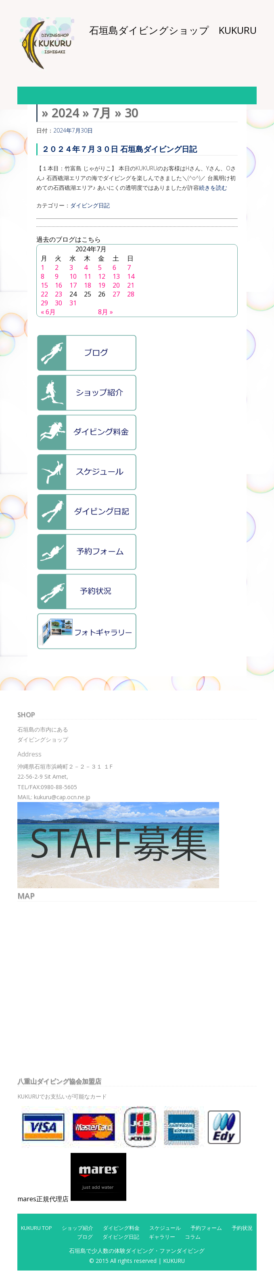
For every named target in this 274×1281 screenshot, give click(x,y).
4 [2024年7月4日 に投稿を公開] (86, 267)
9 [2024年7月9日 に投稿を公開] (57, 276)
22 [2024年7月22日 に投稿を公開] (44, 294)
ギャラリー (162, 1236)
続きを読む (213, 187)
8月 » (105, 311)
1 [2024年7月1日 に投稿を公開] (42, 267)
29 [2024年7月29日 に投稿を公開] (44, 302)
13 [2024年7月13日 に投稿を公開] (116, 276)
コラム (193, 1236)
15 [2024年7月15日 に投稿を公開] (44, 285)
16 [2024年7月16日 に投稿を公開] (58, 285)
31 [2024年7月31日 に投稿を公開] (73, 302)
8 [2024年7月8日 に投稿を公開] (42, 276)
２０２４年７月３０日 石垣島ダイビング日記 (119, 148)
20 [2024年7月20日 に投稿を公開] (116, 285)
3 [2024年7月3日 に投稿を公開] (71, 267)
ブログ (85, 1236)
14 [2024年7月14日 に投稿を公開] (130, 276)
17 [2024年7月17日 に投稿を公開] (73, 285)
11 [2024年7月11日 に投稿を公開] (87, 276)
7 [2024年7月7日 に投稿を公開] (129, 267)
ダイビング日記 (90, 205)
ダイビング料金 (121, 1227)
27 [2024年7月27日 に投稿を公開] (116, 294)
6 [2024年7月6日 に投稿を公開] (114, 267)
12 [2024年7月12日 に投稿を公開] (101, 276)
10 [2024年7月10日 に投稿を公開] (73, 276)
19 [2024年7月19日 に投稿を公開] (101, 285)
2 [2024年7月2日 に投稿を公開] (57, 267)
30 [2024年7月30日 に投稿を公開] (58, 302)
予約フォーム (206, 1227)
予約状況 (242, 1227)
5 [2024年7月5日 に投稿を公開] (100, 267)
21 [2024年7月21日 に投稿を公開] (130, 285)
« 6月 (48, 311)
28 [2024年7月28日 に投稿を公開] (130, 294)
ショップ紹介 (77, 1227)
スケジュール (165, 1227)
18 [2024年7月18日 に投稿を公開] (87, 285)
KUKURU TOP (36, 1227)
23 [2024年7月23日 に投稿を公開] (58, 294)
